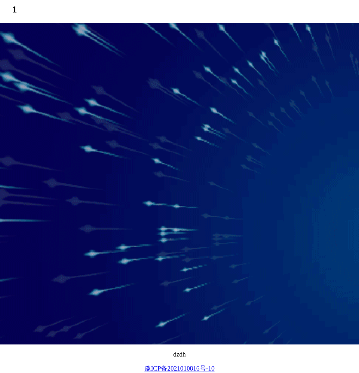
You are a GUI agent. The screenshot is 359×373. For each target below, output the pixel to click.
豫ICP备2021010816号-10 (179, 368)
